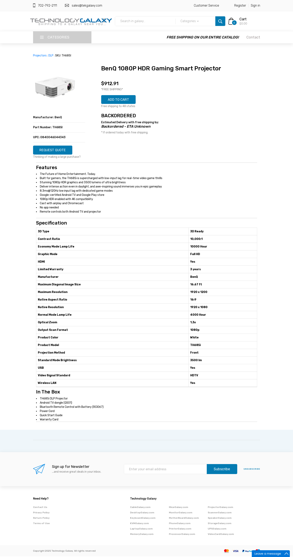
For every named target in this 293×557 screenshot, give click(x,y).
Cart (243, 19)
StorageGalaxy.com (219, 523)
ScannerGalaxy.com (219, 513)
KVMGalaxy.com (139, 523)
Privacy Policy (41, 513)
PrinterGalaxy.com (180, 529)
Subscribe (222, 470)
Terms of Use (41, 523)
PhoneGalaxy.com (179, 523)
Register (240, 5)
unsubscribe (252, 470)
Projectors (40, 55)
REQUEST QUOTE (54, 150)
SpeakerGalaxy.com (219, 518)
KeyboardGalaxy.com (142, 518)
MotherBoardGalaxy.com (184, 518)
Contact (253, 37)
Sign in (255, 5)
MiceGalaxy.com (178, 507)
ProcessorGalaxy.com (182, 534)
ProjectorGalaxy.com (220, 507)
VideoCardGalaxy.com (221, 534)
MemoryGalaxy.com (141, 534)
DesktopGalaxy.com (142, 513)
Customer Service (206, 5)
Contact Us (40, 507)
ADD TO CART (120, 100)
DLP (50, 55)
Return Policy (41, 518)
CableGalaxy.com (140, 507)
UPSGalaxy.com (217, 529)
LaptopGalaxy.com (141, 529)
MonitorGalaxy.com (180, 513)
